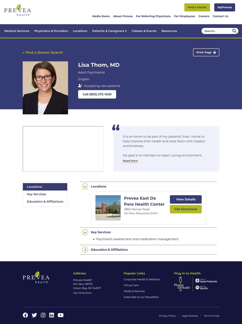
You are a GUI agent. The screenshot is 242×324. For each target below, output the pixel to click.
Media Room (101, 16)
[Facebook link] (25, 316)
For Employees (184, 16)
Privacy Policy (167, 315)
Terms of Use (211, 315)
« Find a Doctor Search (43, 52)
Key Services (36, 194)
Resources (169, 31)
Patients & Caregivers (109, 31)
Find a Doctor (197, 7)
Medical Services (16, 31)
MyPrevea (225, 7)
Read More (130, 160)
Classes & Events (144, 31)
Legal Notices (190, 315)
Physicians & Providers (51, 31)
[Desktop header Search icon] (234, 31)
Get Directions (185, 209)
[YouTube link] (61, 316)
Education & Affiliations (45, 201)
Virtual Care (131, 285)
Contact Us (220, 16)
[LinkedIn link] (51, 316)
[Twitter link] (34, 316)
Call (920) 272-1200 (97, 94)
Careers (203, 16)
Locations (80, 31)
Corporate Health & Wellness (142, 279)
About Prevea (123, 16)
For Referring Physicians (153, 16)
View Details (186, 199)
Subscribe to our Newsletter (141, 297)
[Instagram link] (43, 316)
